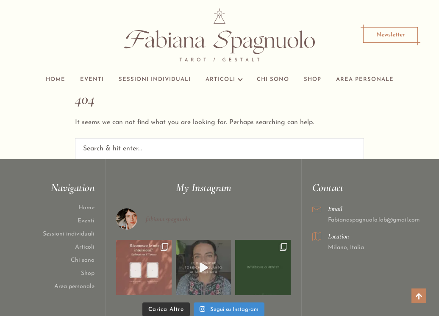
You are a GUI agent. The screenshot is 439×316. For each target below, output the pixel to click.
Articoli (220, 79)
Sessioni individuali (155, 79)
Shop (312, 79)
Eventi (92, 79)
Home (55, 79)
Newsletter (390, 35)
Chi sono (273, 79)
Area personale (365, 79)
